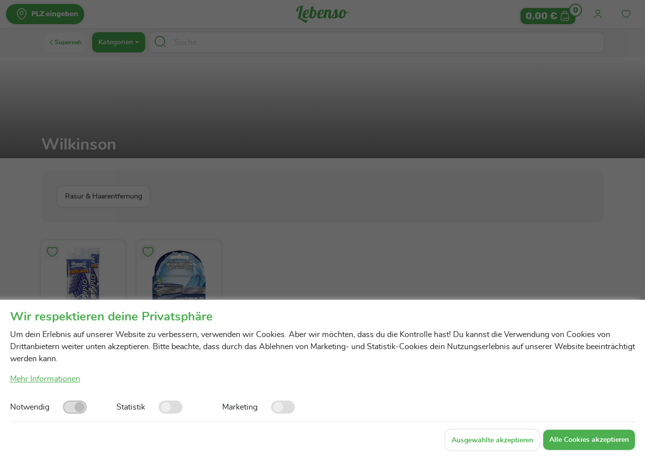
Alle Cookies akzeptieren (589, 439)
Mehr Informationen (45, 379)
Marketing (239, 407)
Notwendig (29, 407)
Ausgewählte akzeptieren (492, 440)
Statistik (130, 407)
